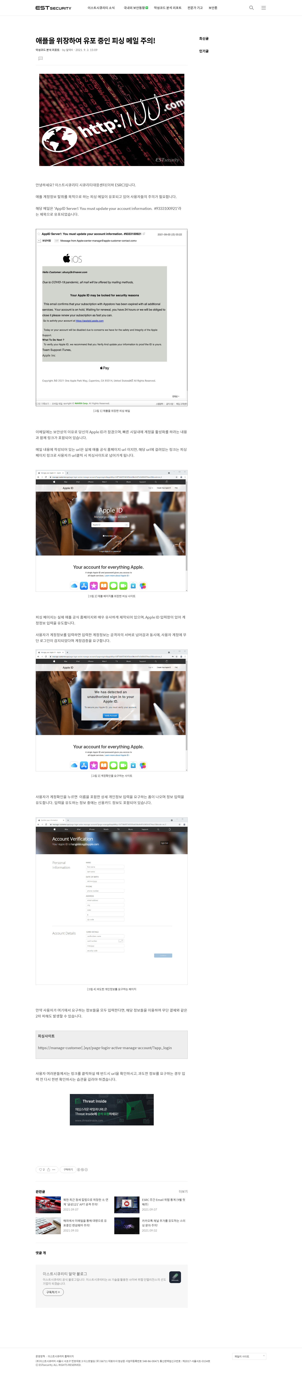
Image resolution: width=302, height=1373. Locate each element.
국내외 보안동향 (136, 7)
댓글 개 (41, 1252)
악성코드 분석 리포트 (168, 7)
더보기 (183, 1191)
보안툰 (213, 7)
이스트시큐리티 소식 (101, 7)
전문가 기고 (195, 7)
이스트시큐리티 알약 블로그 (65, 1273)
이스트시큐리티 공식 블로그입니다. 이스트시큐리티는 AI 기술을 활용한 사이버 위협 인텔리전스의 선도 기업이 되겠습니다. (104, 1281)
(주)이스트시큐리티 (46, 1361)
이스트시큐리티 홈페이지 (61, 1356)
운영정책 (40, 1356)
